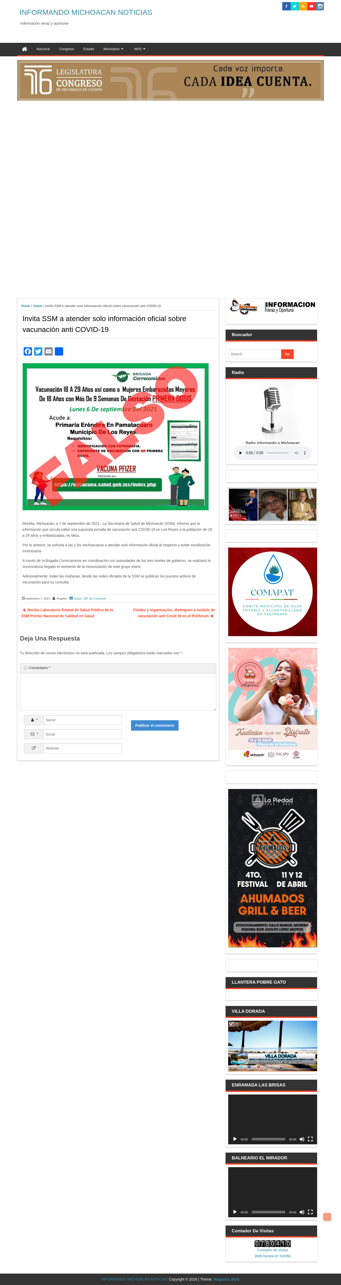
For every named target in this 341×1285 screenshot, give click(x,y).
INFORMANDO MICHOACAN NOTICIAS (86, 12)
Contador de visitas (272, 1250)
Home (25, 306)
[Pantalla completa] (310, 1139)
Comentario (39, 668)
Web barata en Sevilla (273, 1256)
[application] (272, 1119)
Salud (37, 306)
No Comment (97, 598)
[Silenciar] (302, 1139)
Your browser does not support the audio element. (273, 453)
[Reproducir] (235, 1139)
